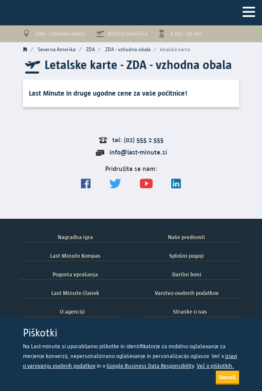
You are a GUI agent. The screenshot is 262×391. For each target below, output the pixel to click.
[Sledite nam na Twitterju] (115, 184)
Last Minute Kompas (75, 255)
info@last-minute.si (138, 152)
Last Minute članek (75, 292)
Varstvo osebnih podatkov (187, 292)
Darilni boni (186, 274)
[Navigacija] (249, 12)
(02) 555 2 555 (144, 139)
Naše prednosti (186, 237)
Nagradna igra (75, 237)
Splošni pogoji (186, 255)
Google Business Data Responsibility (150, 366)
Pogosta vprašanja (75, 274)
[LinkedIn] (176, 184)
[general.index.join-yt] (146, 184)
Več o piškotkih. (215, 366)
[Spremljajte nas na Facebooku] (85, 184)
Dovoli (227, 377)
